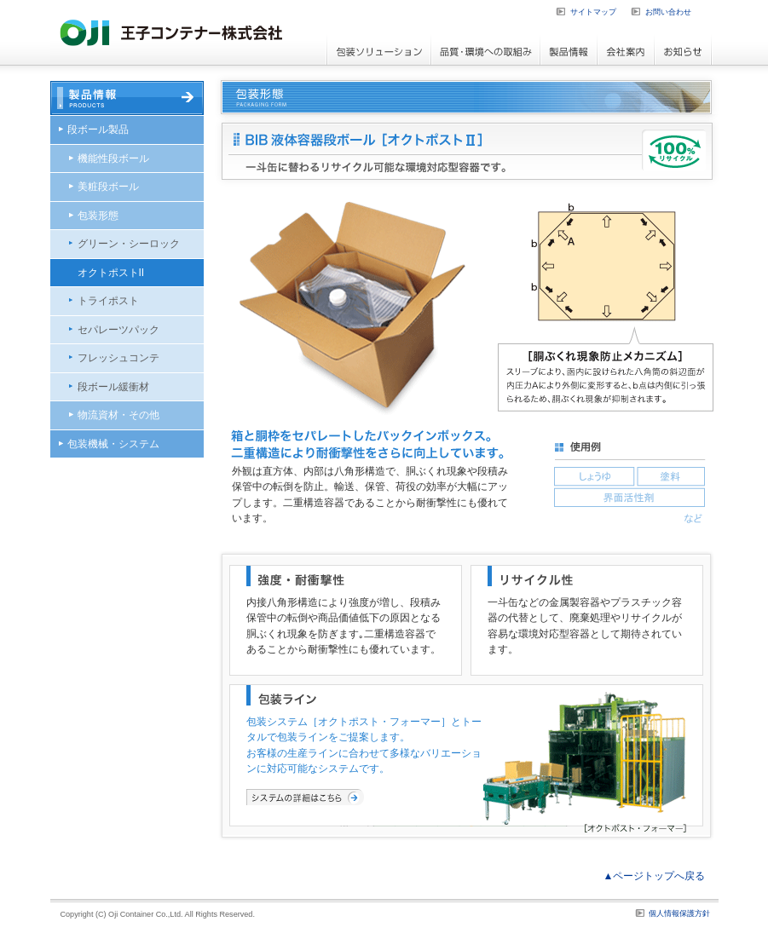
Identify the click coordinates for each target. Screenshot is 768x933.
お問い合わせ (668, 12)
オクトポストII (111, 273)
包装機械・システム (113, 444)
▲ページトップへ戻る (654, 876)
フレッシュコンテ (118, 358)
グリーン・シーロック (129, 244)
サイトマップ (593, 12)
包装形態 (98, 216)
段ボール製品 (98, 129)
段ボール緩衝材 (113, 387)
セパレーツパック (118, 330)
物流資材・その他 (118, 415)
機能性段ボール (113, 158)
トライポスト (108, 301)
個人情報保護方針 (679, 913)
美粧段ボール (108, 187)
